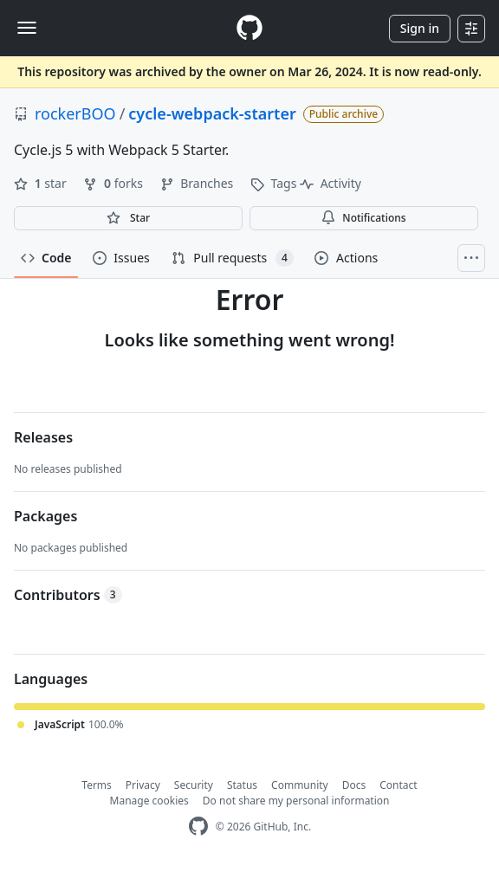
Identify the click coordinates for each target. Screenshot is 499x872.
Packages (45, 516)
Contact (398, 785)
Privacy (143, 785)
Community (299, 785)
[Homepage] (249, 28)
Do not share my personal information (296, 800)
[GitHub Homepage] (198, 826)
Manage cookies (149, 800)
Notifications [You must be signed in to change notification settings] (363, 217)
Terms (96, 785)
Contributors (68, 594)
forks (114, 183)
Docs (354, 785)
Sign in (419, 28)
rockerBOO (75, 113)
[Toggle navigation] (27, 28)
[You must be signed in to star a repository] (128, 218)
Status (242, 785)
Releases (43, 437)
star (41, 183)
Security (193, 785)
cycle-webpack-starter (211, 113)
